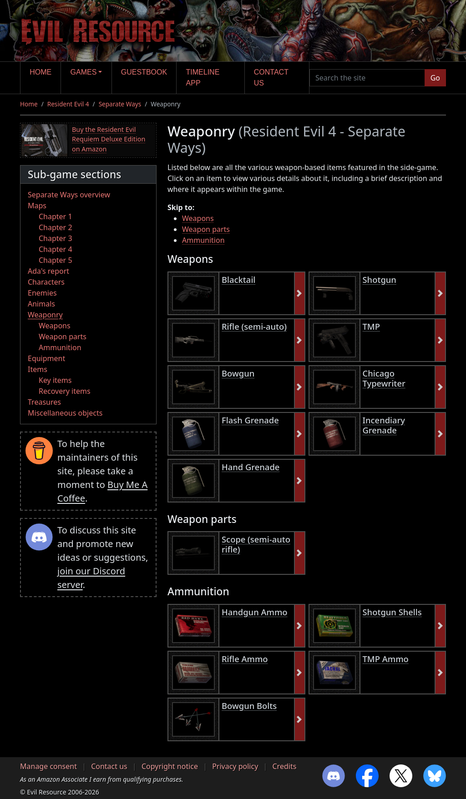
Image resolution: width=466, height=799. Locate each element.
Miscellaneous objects (65, 413)
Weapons (55, 326)
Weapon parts (62, 337)
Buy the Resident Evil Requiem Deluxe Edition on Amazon (108, 139)
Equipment (46, 358)
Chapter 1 (55, 216)
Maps (37, 206)
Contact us (271, 77)
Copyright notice (170, 766)
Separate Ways (120, 104)
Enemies (42, 293)
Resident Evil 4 (68, 104)
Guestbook (144, 72)
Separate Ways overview (69, 195)
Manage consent (48, 766)
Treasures (44, 402)
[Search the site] (367, 77)
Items (37, 369)
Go (435, 78)
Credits (284, 766)
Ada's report (48, 271)
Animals (41, 304)
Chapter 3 (55, 238)
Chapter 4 (55, 249)
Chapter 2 (55, 227)
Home (40, 72)
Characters (46, 282)
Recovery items (65, 391)
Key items (55, 380)
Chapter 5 (55, 260)
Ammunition (60, 347)
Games (84, 72)
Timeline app (203, 77)
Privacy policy (235, 766)
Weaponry (45, 315)
